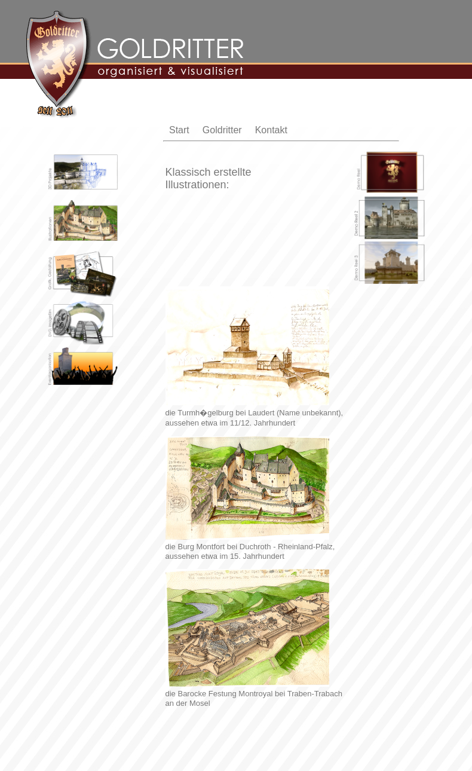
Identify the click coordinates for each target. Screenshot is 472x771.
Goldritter (222, 130)
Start (179, 130)
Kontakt (271, 130)
